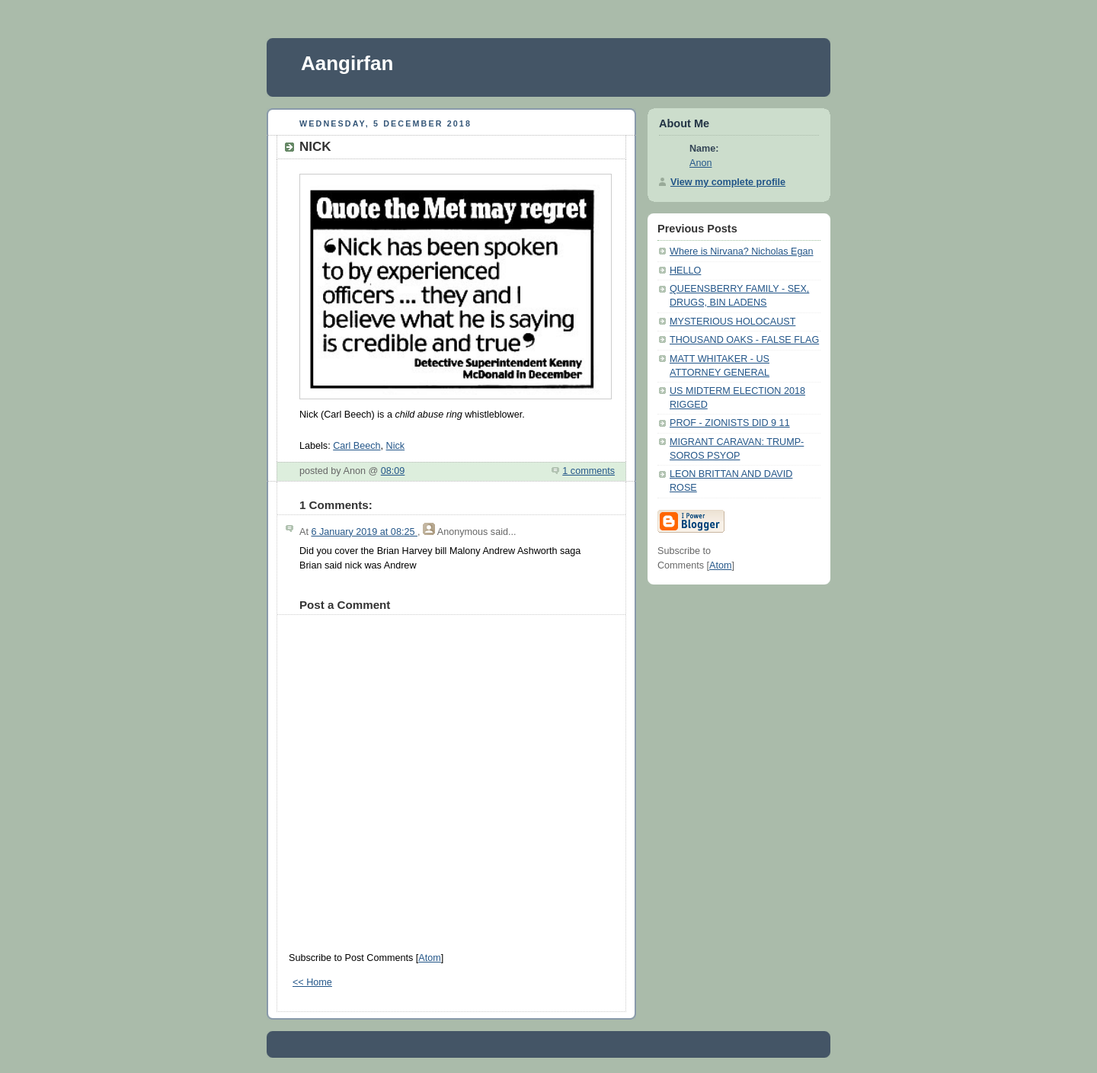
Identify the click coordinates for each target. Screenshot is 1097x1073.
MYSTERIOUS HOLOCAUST (732, 321)
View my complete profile (727, 182)
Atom (429, 958)
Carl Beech (356, 445)
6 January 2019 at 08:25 (364, 532)
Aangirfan (347, 63)
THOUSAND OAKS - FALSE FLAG (744, 340)
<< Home (312, 982)
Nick (395, 445)
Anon (700, 163)
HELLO (685, 270)
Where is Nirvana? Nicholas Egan (742, 251)
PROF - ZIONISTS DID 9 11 (730, 423)
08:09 (393, 471)
